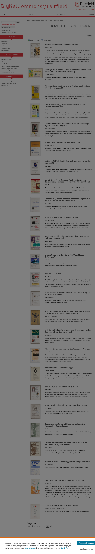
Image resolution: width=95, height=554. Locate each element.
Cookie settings (30, 548)
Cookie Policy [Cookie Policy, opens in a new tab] (65, 548)
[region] (47, 545)
